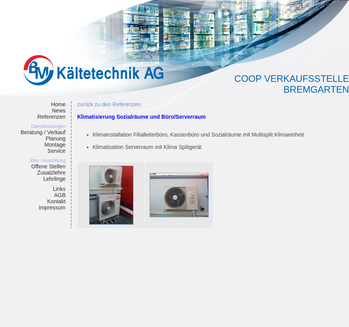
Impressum (52, 207)
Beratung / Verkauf (43, 132)
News (59, 110)
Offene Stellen (48, 166)
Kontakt (56, 201)
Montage (55, 145)
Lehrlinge (54, 179)
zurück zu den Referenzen (108, 104)
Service (56, 151)
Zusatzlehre (51, 173)
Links (59, 189)
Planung (56, 138)
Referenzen (52, 117)
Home (58, 104)
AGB (60, 195)
